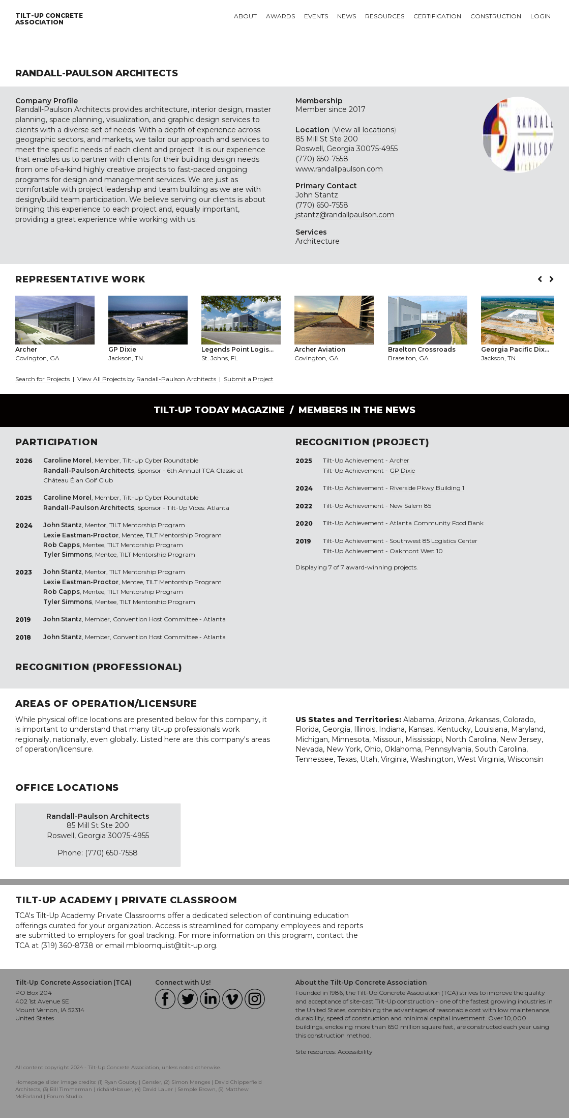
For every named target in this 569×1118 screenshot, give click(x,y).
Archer (399, 460)
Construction (495, 16)
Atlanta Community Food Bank (437, 523)
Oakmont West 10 (416, 551)
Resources (384, 16)
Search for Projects (42, 379)
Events (316, 16)
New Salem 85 (410, 505)
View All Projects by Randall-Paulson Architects (147, 379)
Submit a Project (249, 379)
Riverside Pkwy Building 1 (427, 488)
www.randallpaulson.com (339, 169)
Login (540, 16)
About (245, 16)
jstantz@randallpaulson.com (345, 214)
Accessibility (355, 1051)
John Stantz (316, 194)
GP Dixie (402, 470)
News (346, 16)
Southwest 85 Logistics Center (433, 540)
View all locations (364, 129)
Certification (437, 16)
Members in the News (356, 410)
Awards (280, 16)
